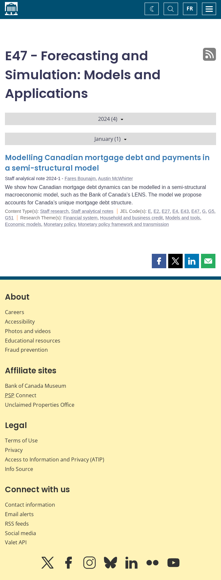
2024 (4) (110, 118)
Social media (20, 533)
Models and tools (182, 217)
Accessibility (20, 321)
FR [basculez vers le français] (190, 8)
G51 (9, 217)
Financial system (80, 217)
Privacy (14, 450)
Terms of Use (21, 440)
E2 (156, 211)
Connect (20, 395)
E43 (185, 211)
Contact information (30, 504)
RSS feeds (17, 523)
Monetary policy (59, 224)
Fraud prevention (26, 349)
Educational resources (32, 340)
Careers (14, 312)
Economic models (23, 224)
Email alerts (19, 514)
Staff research (54, 211)
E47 (195, 211)
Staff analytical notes (92, 211)
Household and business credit (131, 217)
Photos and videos (28, 331)
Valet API (16, 542)
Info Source (19, 469)
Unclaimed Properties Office (39, 404)
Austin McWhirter (115, 178)
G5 (211, 211)
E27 (166, 211)
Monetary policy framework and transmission (123, 224)
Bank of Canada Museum (35, 385)
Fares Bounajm (80, 178)
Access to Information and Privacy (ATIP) (54, 459)
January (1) (110, 138)
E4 (175, 211)
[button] (159, 261)
